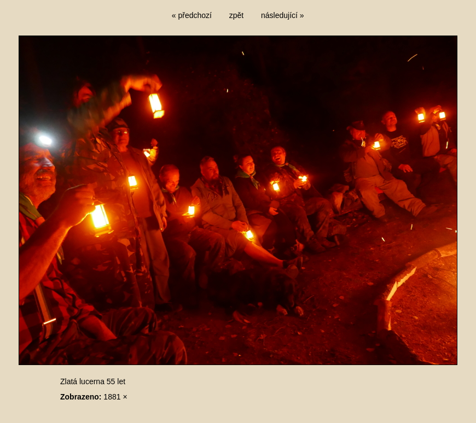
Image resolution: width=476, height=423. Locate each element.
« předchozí (192, 15)
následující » (282, 15)
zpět (236, 15)
